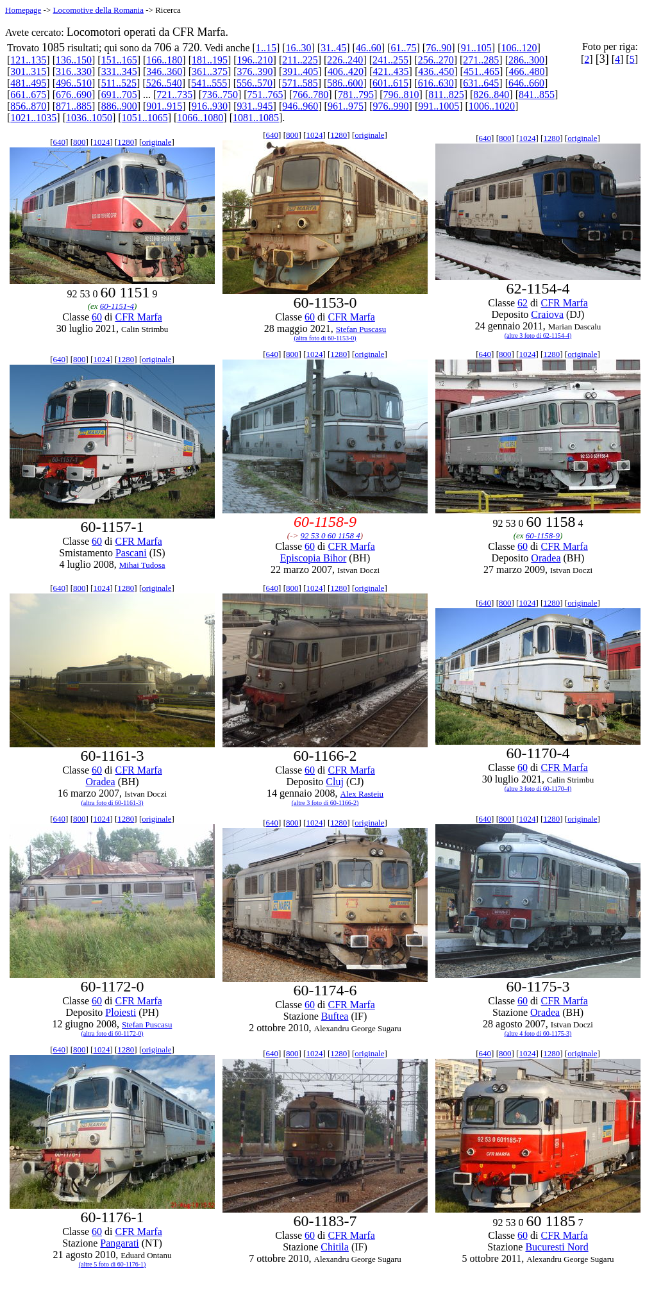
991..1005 (438, 106)
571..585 (300, 83)
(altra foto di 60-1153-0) (325, 338)
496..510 (74, 83)
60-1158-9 (543, 535)
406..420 (346, 71)
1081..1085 (256, 117)
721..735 (174, 94)
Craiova (547, 314)
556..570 (254, 83)
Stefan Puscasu (361, 329)
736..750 (220, 94)
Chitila (335, 1246)
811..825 (446, 94)
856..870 (28, 106)
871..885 (74, 106)
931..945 (255, 106)
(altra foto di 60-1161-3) (112, 802)
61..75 (404, 47)
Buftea (335, 1016)
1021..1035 (33, 117)
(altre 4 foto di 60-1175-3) (538, 1033)
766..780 (310, 94)
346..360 (164, 71)
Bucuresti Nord (556, 1246)
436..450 (436, 71)
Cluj (335, 781)
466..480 (527, 71)
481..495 (28, 83)
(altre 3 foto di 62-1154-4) (538, 335)
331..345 (119, 71)
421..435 (391, 71)
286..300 (526, 59)
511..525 (119, 83)
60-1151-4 (117, 306)
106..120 (519, 47)
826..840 (491, 94)
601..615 (390, 83)
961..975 (346, 106)
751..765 (265, 94)
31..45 (333, 47)
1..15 (266, 47)
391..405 (300, 71)
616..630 (436, 83)
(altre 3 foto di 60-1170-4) (538, 788)
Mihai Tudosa (142, 565)
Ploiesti (120, 1012)
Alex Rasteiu (362, 794)
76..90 (438, 47)
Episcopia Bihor (313, 557)
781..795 (356, 94)
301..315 (28, 71)
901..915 (164, 106)
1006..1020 (492, 106)
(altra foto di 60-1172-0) (112, 1033)
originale (156, 142)
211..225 (299, 59)
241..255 (390, 59)
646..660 (526, 83)
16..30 (299, 47)
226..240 (345, 59)
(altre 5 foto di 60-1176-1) (112, 1264)
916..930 (210, 106)
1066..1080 (200, 117)
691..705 (119, 94)
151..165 (119, 59)
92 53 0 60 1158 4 (330, 535)
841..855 (537, 94)
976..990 (391, 106)
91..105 (476, 47)
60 (97, 316)
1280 (125, 142)
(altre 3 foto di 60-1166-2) (325, 802)
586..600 (345, 83)
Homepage (23, 10)
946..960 (300, 106)
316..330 (74, 71)
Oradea (545, 557)
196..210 (255, 59)
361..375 (210, 71)
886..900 (119, 106)
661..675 (28, 94)
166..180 (164, 59)
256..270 (436, 59)
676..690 (74, 94)
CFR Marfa (138, 316)
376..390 (255, 71)
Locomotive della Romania (98, 10)
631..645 (481, 83)
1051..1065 (145, 117)
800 (79, 142)
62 (522, 302)
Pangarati (119, 1243)
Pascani (131, 552)
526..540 (164, 83)
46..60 (368, 47)
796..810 (401, 94)
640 (59, 142)
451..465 (481, 71)
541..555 (209, 83)
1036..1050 (89, 117)
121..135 (28, 59)
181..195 (210, 59)
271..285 (481, 59)
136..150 (74, 59)
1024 (101, 142)
